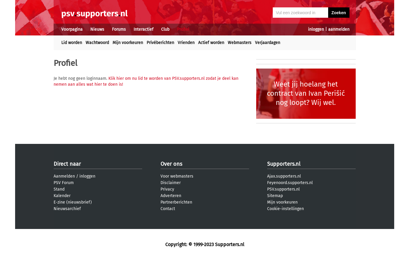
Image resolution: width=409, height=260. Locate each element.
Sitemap (275, 195)
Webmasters (239, 42)
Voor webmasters (177, 176)
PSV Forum (64, 182)
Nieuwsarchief (67, 208)
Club (165, 29)
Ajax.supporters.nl (284, 176)
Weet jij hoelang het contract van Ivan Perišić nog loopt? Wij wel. (306, 93)
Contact (168, 208)
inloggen (316, 29)
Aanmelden (64, 176)
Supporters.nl (283, 164)
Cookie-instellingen (285, 208)
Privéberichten (160, 42)
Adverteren (171, 195)
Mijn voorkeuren (128, 42)
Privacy (167, 189)
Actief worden (211, 42)
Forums (119, 29)
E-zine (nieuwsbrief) (73, 202)
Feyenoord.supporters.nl (290, 182)
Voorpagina (72, 29)
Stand (59, 189)
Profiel (183, 29)
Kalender (62, 195)
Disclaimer (171, 182)
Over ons (171, 164)
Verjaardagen (267, 42)
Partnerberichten (176, 202)
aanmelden (338, 29)
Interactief (143, 29)
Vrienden (186, 42)
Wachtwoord (97, 42)
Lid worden (71, 42)
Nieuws (97, 29)
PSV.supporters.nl (283, 189)
